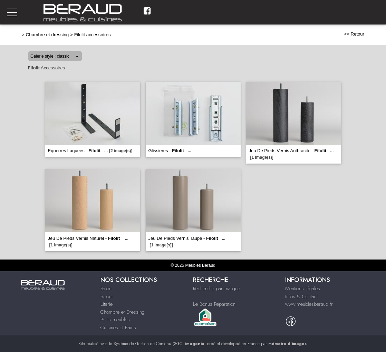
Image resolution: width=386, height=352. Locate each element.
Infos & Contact (301, 296)
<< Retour (354, 34)
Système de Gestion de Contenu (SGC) (159, 344)
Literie (106, 304)
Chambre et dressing (47, 34)
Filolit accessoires (92, 34)
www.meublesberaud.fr (309, 304)
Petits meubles (115, 319)
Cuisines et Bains (118, 327)
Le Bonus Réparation (214, 304)
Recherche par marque (216, 288)
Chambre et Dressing (122, 312)
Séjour (106, 296)
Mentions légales (302, 288)
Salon (106, 288)
